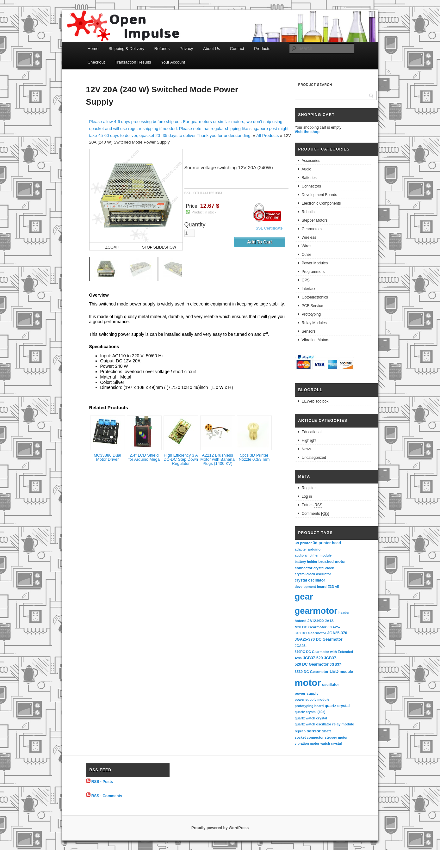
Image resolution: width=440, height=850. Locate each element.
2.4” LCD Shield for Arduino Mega (144, 457)
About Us (211, 48)
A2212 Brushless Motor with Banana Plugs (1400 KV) (217, 459)
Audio (307, 169)
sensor (314, 731)
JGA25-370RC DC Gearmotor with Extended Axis (324, 652)
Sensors (309, 331)
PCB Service (312, 306)
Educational (312, 432)
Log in (307, 496)
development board (311, 586)
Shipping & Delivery (126, 48)
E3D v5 (333, 586)
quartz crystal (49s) (310, 712)
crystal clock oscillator (313, 574)
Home (93, 48)
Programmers (313, 271)
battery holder (306, 562)
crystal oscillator (310, 580)
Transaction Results (133, 62)
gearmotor (316, 611)
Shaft (326, 731)
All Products (267, 135)
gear (304, 596)
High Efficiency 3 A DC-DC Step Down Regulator (181, 459)
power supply (307, 693)
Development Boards (319, 195)
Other (306, 254)
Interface (309, 288)
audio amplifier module (313, 555)
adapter (301, 549)
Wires (307, 246)
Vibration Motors (315, 340)
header (344, 612)
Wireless (309, 237)
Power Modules (315, 263)
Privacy (186, 48)
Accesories (311, 160)
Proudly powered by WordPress (220, 828)
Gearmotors (312, 229)
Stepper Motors (315, 220)
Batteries (309, 178)
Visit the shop (307, 132)
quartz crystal (337, 706)
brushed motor (332, 561)
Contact (237, 48)
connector (304, 568)
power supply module (312, 699)
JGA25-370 (337, 633)
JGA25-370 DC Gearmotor (319, 639)
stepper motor (336, 737)
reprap (300, 731)
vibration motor (307, 743)
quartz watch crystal (311, 718)
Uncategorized (314, 457)
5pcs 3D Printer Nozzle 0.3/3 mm (254, 457)
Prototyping (311, 314)
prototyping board (309, 706)
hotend (301, 621)
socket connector (309, 737)
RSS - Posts (102, 781)
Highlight (309, 440)
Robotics (309, 212)
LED (334, 671)
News (306, 449)
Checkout (96, 62)
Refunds (162, 48)
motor (308, 682)
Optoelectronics (315, 297)
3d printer (303, 543)
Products (262, 48)
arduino (314, 549)
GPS (306, 280)
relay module (343, 724)
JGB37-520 (313, 658)
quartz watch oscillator (313, 724)
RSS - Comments (106, 795)
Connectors (311, 186)
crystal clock (323, 568)
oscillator (330, 684)
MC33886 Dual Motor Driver (107, 457)
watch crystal (331, 743)
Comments (315, 513)
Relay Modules (314, 323)
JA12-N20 (315, 621)
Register (309, 488)
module (346, 671)
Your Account (173, 62)
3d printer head (327, 543)
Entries (312, 505)
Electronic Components (321, 203)
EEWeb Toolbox (315, 401)
